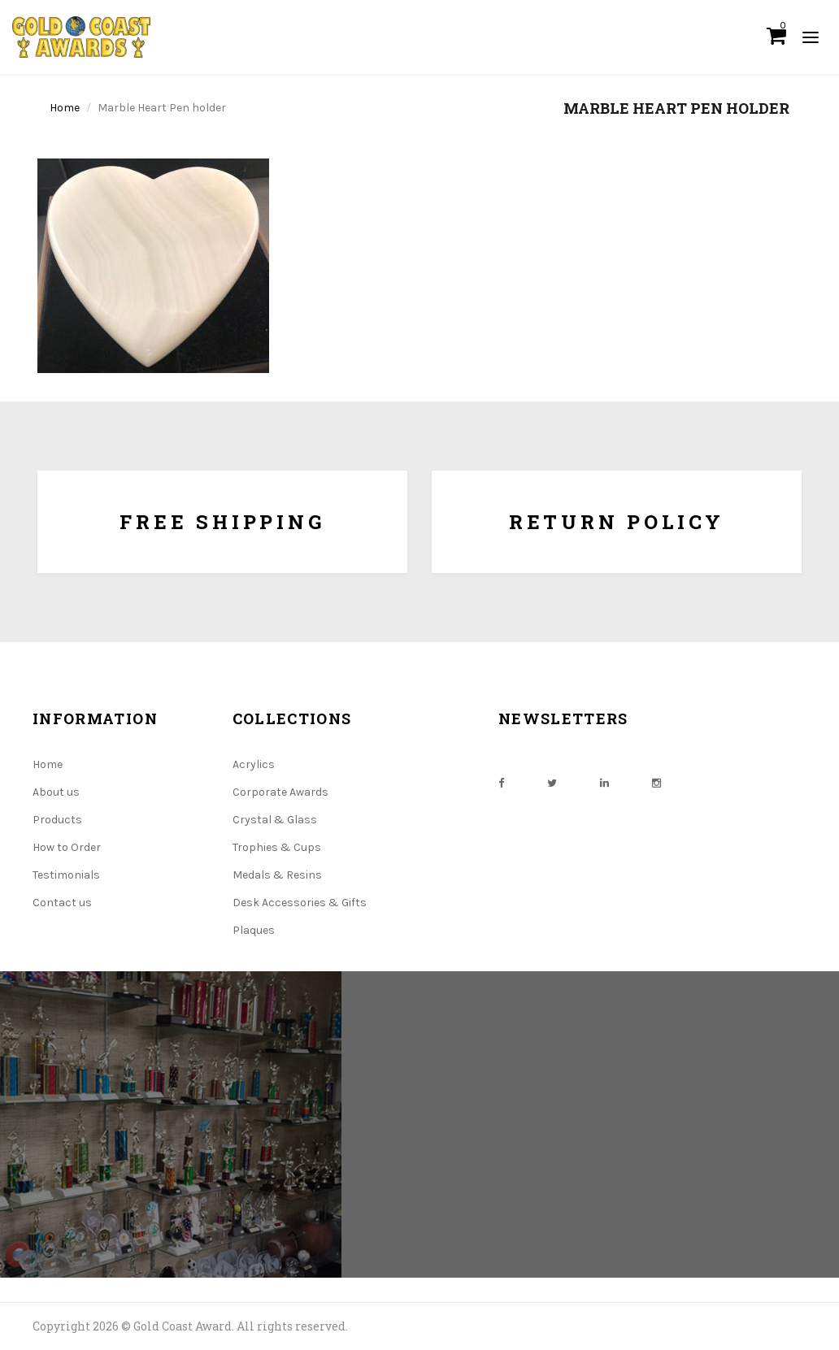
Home (65, 108)
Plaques (254, 930)
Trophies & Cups (277, 847)
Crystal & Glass (275, 820)
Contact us (62, 902)
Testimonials (66, 875)
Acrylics (254, 764)
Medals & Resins (277, 875)
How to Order (67, 847)
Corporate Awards (280, 792)
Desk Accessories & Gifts (300, 902)
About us (56, 792)
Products (57, 820)
